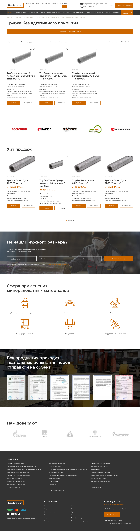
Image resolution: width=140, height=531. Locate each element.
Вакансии (63, 3)
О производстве (76, 515)
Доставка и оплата (51, 512)
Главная (9, 17)
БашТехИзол (15, 503)
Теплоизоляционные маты (100, 481)
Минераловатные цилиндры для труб (104, 475)
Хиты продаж (63, 42)
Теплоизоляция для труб (100, 466)
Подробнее (28, 103)
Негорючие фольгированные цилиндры (103, 13)
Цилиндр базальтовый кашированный (63, 475)
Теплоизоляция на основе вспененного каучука (24, 469)
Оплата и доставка (43, 3)
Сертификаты (49, 509)
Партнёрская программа (79, 518)
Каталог (18, 17)
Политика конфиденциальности (82, 521)
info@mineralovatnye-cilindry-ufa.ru (95, 4)
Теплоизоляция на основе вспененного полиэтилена (41, 17)
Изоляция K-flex (54, 478)
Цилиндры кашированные (100, 472)
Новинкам (53, 42)
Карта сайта (75, 512)
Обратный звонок (124, 5)
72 (128, 42)
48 (125, 42)
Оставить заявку (118, 259)
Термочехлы (95, 469)
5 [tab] (73, 220)
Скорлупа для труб (55, 466)
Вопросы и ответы (51, 521)
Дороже (32, 42)
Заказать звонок (112, 514)
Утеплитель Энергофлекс (16, 481)
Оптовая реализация (78, 509)
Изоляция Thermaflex (98, 478)
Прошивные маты (13, 487)
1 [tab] (66, 220)
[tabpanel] (21, 182)
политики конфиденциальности (58, 264)
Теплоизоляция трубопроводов (18, 472)
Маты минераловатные (50, 13)
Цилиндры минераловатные (26, 13)
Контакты (55, 3)
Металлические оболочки (73, 13)
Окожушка (52, 484)
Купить (13, 103)
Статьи (46, 506)
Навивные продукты (14, 478)
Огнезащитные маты (56, 490)
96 (131, 42)
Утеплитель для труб (56, 472)
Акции (9, 13)
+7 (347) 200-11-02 (89, 7)
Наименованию (42, 42)
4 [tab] (71, 220)
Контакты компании (51, 515)
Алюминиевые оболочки (16, 484)
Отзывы (47, 518)
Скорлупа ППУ (96, 487)
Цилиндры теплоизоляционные (18, 475)
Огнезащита (53, 481)
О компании (30, 3)
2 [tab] (68, 220)
